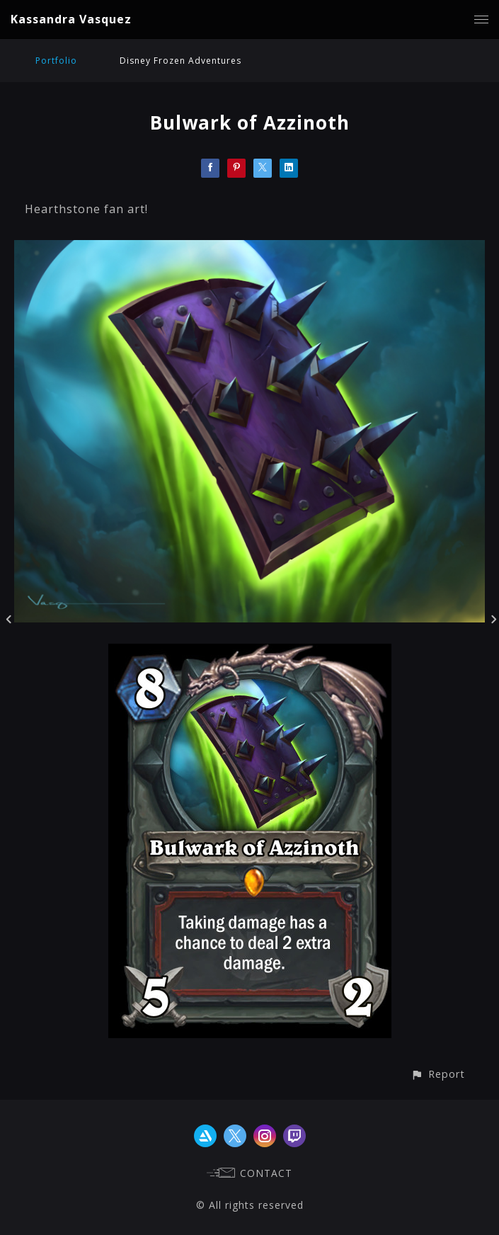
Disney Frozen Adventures (180, 61)
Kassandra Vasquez (71, 19)
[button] (438, 1073)
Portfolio (56, 61)
